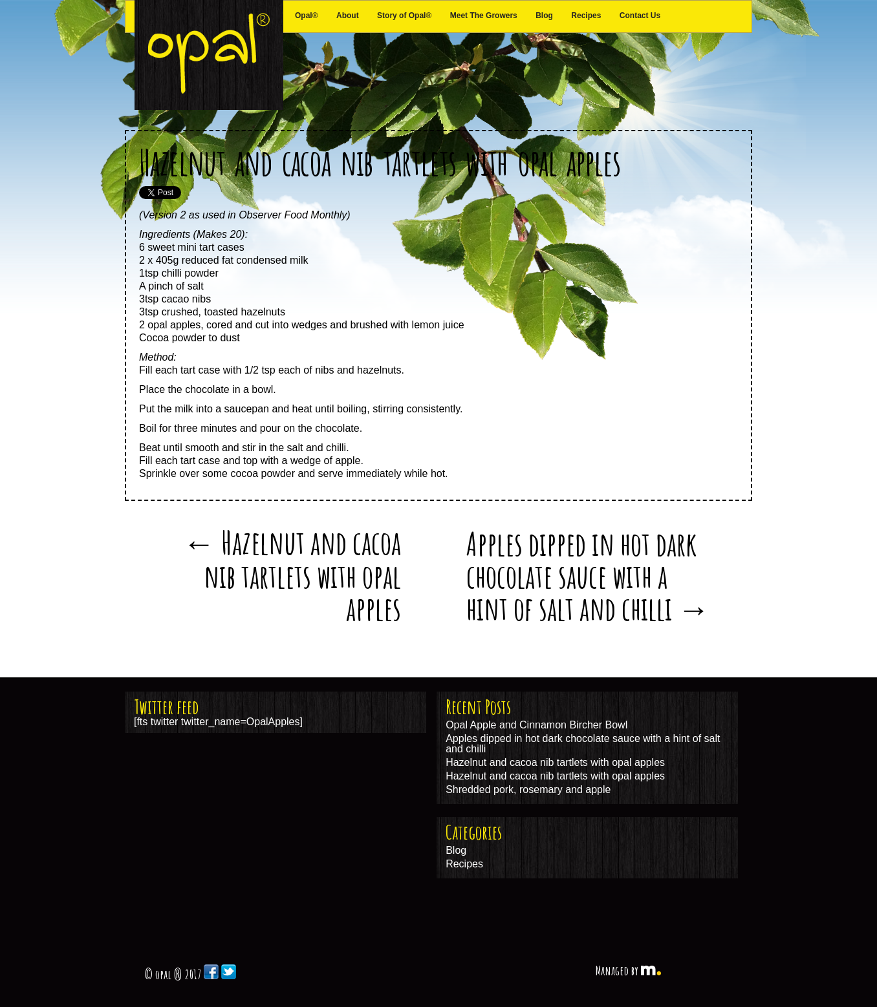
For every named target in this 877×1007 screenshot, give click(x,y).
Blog (544, 15)
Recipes (586, 15)
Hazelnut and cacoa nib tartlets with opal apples (379, 162)
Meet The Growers (483, 15)
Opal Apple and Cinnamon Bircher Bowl (536, 724)
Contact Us (640, 15)
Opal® (306, 15)
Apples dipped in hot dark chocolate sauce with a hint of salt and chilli (588, 575)
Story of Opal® (404, 15)
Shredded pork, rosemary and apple (528, 789)
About (347, 15)
